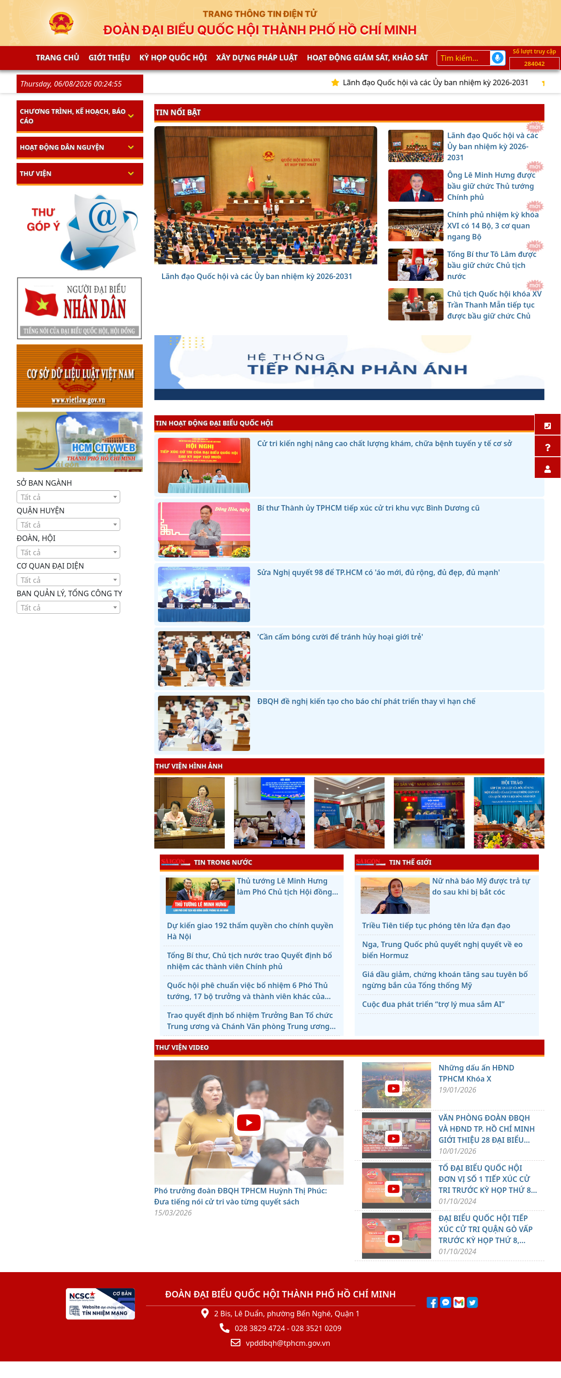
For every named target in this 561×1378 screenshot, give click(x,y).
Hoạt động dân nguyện (62, 147)
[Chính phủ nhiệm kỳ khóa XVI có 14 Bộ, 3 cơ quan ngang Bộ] (266, 258)
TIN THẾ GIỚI (393, 861)
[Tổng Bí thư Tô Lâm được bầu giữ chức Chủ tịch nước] (282, 258)
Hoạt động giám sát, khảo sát (367, 57)
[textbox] (68, 497)
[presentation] (160, 814)
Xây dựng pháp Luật (257, 57)
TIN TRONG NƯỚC (206, 861)
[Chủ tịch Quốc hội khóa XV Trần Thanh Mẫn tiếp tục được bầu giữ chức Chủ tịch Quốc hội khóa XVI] (299, 258)
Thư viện (36, 173)
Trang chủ (57, 57)
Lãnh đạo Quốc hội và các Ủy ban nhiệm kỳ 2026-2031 (444, 82)
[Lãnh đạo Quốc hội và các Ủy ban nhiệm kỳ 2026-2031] (233, 258)
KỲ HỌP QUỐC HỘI (173, 57)
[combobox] (68, 496)
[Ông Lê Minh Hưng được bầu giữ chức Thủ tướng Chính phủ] (249, 258)
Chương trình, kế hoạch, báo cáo (73, 116)
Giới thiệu (109, 57)
